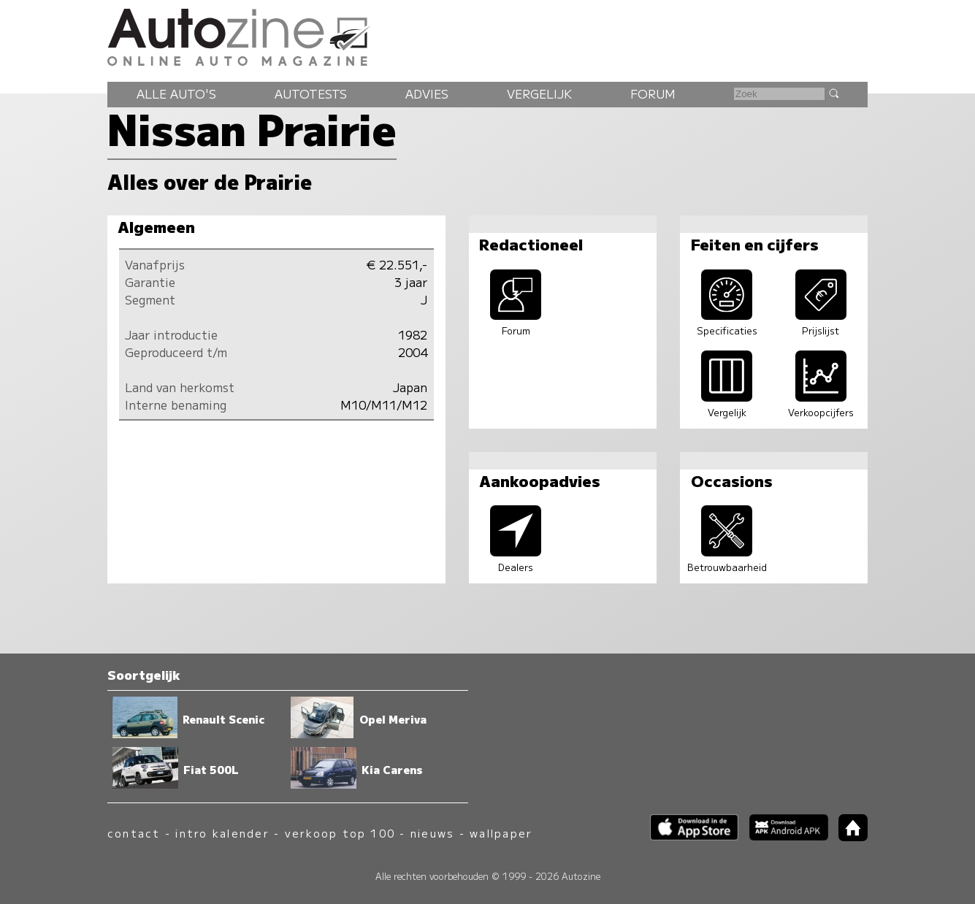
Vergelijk (539, 93)
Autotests (311, 93)
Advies (426, 93)
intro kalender (222, 832)
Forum (653, 93)
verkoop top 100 (340, 832)
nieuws (432, 832)
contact (134, 832)
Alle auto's (176, 93)
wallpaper (501, 832)
